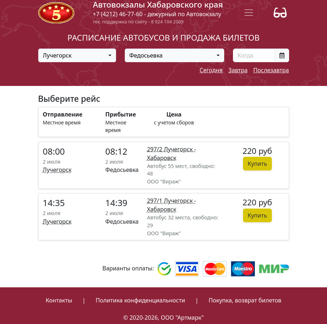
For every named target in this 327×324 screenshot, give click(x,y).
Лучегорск (57, 170)
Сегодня (210, 70)
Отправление (63, 114)
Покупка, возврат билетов (245, 300)
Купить (257, 164)
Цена (174, 114)
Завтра (237, 70)
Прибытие (120, 114)
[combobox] (77, 55)
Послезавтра (271, 70)
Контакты (59, 300)
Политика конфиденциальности (140, 300)
